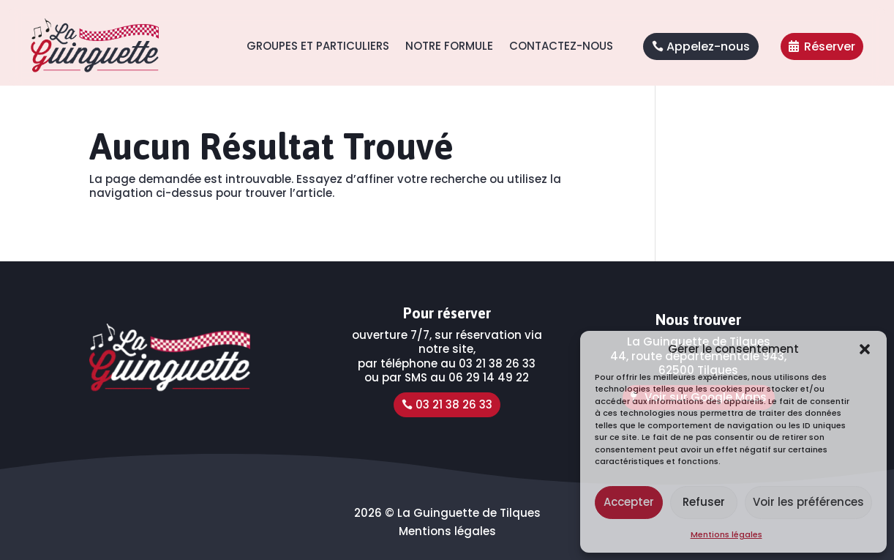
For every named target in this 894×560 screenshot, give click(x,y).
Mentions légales (726, 534)
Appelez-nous (708, 46)
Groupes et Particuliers (318, 45)
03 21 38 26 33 (454, 404)
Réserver (829, 46)
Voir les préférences (808, 501)
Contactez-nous (561, 45)
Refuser (704, 501)
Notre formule (449, 45)
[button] (864, 349)
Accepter (629, 501)
